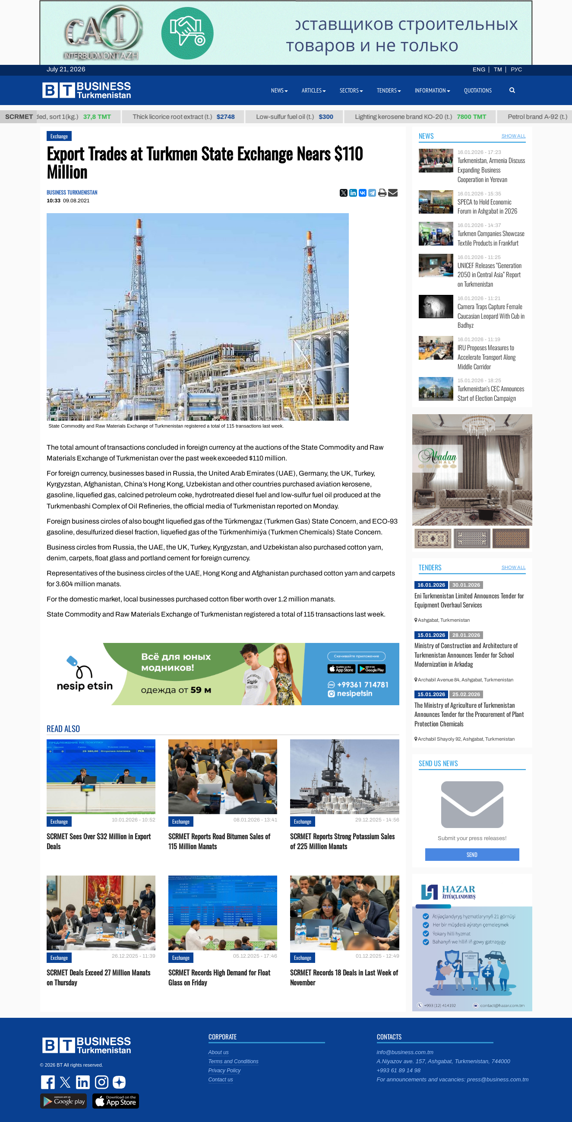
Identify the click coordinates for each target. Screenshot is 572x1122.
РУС (516, 70)
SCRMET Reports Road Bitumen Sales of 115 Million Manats (219, 841)
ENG (479, 70)
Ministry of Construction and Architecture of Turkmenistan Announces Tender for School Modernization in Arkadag (466, 654)
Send (472, 854)
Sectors (351, 90)
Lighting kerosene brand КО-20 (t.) (429, 116)
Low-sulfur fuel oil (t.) (302, 116)
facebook (48, 1082)
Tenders (430, 567)
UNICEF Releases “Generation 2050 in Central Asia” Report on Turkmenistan (489, 275)
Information (432, 90)
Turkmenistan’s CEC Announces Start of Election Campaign (491, 393)
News (426, 136)
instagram (100, 1082)
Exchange (59, 136)
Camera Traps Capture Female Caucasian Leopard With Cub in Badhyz (491, 316)
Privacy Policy (225, 1071)
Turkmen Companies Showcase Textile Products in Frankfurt (491, 238)
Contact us (221, 1080)
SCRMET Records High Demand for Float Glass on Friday (219, 978)
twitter (66, 1082)
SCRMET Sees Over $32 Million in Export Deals (99, 841)
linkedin (83, 1082)
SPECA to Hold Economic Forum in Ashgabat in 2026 (487, 206)
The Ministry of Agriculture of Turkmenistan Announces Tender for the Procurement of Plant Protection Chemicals (469, 714)
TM (498, 70)
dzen (117, 1082)
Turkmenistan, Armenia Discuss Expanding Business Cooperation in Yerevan (491, 170)
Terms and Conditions (234, 1061)
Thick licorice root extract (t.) (191, 116)
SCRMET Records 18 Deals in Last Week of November (344, 978)
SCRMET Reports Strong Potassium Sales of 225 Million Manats (342, 841)
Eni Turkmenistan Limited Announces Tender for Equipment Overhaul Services (469, 600)
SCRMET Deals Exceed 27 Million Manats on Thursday (98, 978)
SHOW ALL (514, 135)
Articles (314, 90)
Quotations (478, 90)
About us (219, 1052)
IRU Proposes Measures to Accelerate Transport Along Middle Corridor (487, 357)
